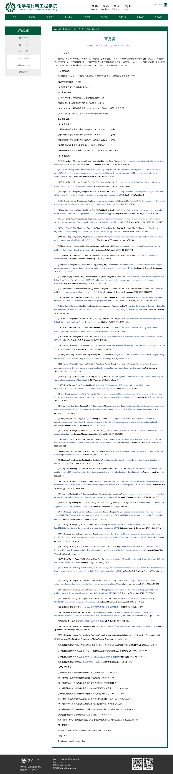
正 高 (23, 45)
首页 (14, 17)
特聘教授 (23, 72)
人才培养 (122, 17)
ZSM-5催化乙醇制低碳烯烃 (92, 621)
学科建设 (68, 17)
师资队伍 (50, 17)
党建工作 (140, 17)
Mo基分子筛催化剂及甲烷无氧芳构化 (103, 607)
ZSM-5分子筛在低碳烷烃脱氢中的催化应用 (103, 657)
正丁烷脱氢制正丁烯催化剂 (92, 662)
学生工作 (158, 17)
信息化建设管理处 (34, 767)
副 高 (23, 51)
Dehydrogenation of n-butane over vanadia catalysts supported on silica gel (128, 626)
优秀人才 (23, 38)
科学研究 (86, 17)
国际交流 (104, 17)
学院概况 (32, 17)
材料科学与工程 (23, 65)
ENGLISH (158, 5)
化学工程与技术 (23, 58)
